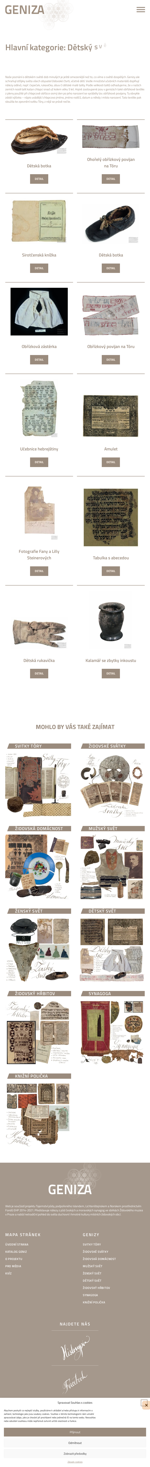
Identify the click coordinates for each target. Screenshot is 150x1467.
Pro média (13, 1266)
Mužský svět (92, 1266)
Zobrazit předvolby (75, 1453)
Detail (39, 179)
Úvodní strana (17, 1244)
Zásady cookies (75, 1462)
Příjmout (75, 1432)
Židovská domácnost (99, 1259)
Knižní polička (94, 1302)
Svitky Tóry (92, 1244)
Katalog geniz (16, 1251)
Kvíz (8, 1273)
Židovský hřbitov (96, 1288)
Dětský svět (92, 1280)
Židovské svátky (95, 1251)
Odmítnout (75, 1443)
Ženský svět (92, 1273)
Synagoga (90, 1295)
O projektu (13, 1259)
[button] (144, 1403)
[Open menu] (141, 9)
